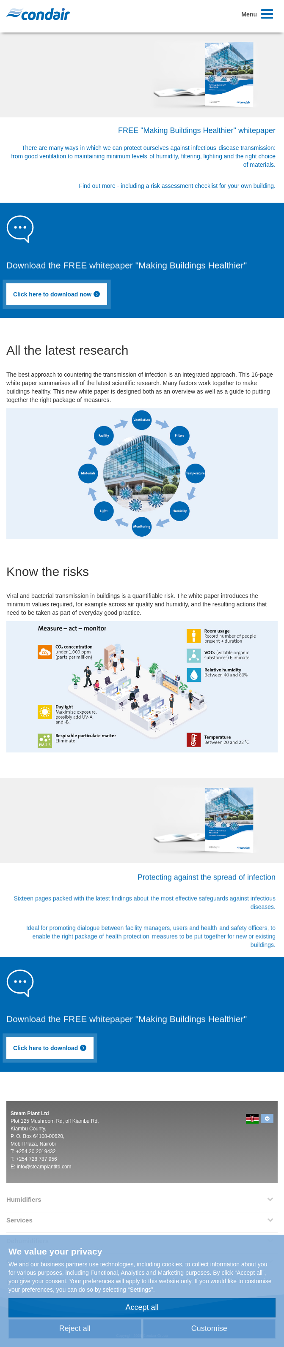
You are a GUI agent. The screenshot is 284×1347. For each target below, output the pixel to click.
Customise (209, 1328)
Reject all (75, 1328)
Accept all (141, 1307)
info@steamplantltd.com (44, 1167)
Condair (38, 14)
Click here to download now (56, 294)
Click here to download (50, 1048)
